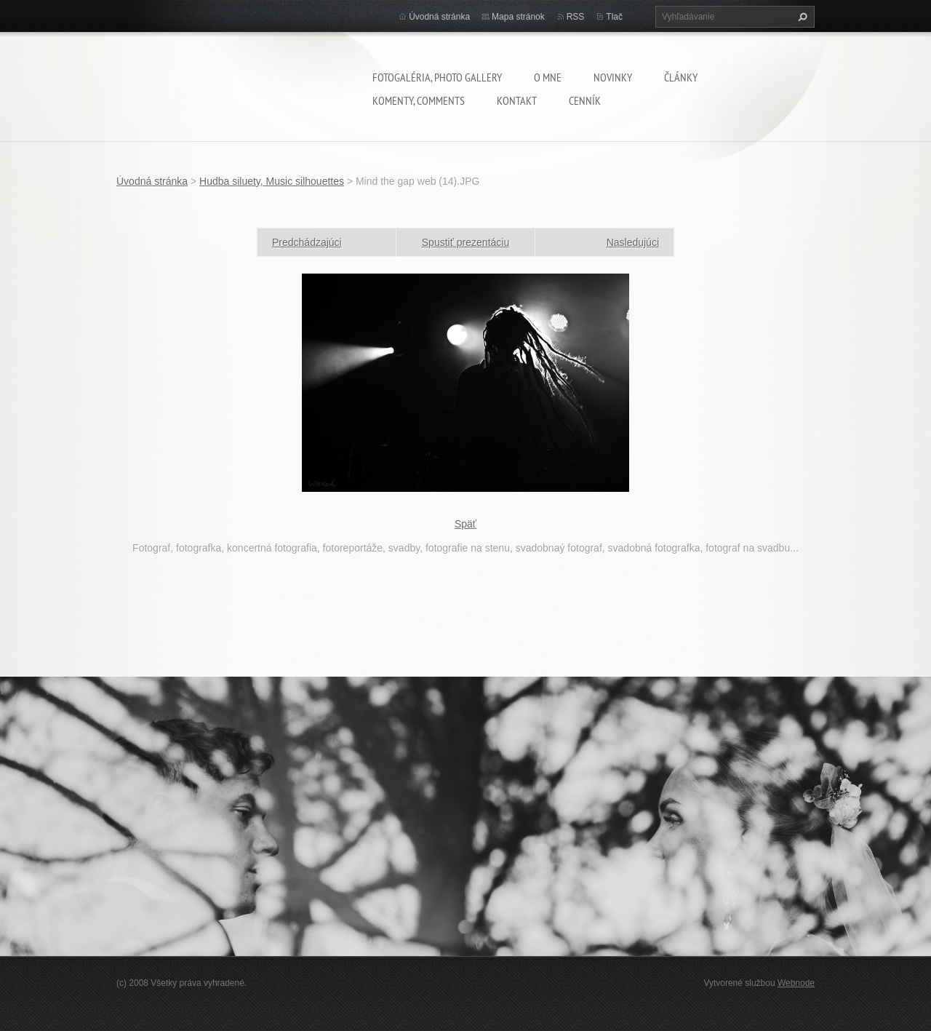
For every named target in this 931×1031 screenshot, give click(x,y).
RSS (576, 17)
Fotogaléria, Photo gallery (437, 77)
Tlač (614, 17)
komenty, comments (418, 100)
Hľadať (801, 17)
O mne (548, 77)
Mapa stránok (518, 17)
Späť (465, 524)
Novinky (613, 77)
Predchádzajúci (307, 242)
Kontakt (517, 100)
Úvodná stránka (439, 17)
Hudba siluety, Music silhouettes (271, 181)
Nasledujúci (633, 242)
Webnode (796, 983)
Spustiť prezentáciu (465, 242)
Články (681, 77)
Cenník (585, 100)
